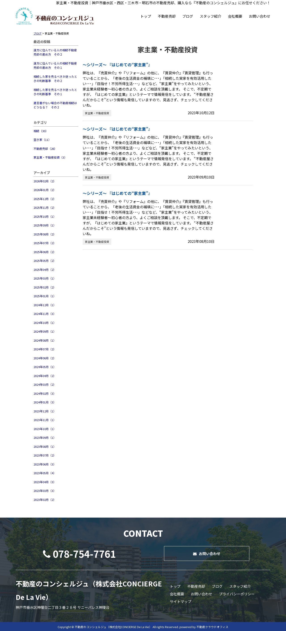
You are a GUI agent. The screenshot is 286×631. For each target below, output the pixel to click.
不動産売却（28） (45, 148)
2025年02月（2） (45, 287)
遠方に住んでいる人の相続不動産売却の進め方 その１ (55, 65)
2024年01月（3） (45, 402)
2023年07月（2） (45, 455)
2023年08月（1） (45, 446)
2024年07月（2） (45, 349)
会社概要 (235, 16)
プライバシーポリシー (237, 594)
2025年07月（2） (45, 243)
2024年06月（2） (45, 358)
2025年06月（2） (45, 252)
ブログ (187, 16)
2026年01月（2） (45, 190)
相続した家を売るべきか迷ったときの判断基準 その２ (55, 78)
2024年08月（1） (45, 340)
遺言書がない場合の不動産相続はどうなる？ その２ (55, 105)
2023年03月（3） (45, 491)
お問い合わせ (259, 16)
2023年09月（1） (45, 437)
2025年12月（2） (45, 199)
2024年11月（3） (45, 314)
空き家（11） (42, 140)
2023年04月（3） (45, 482)
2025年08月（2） (45, 234)
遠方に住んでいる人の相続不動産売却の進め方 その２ (55, 52)
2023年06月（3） (45, 464)
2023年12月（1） (45, 411)
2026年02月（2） (45, 181)
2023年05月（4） (45, 473)
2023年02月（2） (45, 499)
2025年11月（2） (45, 207)
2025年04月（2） (45, 269)
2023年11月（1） (45, 420)
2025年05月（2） (45, 260)
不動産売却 (167, 16)
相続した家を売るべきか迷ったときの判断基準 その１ (55, 92)
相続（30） (41, 131)
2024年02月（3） (45, 393)
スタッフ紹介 (210, 16)
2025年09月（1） (45, 225)
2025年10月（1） (45, 216)
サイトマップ (180, 601)
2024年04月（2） (45, 376)
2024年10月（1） (45, 323)
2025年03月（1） (45, 278)
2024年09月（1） (45, 331)
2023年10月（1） (45, 429)
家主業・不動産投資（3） (50, 157)
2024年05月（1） (45, 367)
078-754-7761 (79, 553)
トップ (145, 16)
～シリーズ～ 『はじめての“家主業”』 (117, 64)
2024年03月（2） (45, 384)
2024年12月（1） (45, 305)
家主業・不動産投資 (97, 113)
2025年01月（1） (45, 296)
